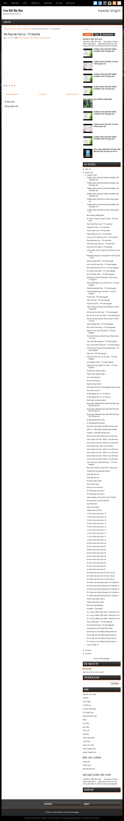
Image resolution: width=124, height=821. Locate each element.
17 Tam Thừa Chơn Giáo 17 (96, 514)
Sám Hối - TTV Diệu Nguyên (96, 353)
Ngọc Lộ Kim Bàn (93, 507)
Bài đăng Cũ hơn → (73, 94)
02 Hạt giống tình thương (96, 420)
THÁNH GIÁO (16, 2)
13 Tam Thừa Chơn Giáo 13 (96, 530)
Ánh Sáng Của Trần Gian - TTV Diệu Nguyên (102, 312)
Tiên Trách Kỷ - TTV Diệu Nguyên (98, 300)
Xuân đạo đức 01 (93, 478)
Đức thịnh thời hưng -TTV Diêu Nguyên (100, 625)
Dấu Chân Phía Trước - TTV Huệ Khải (100, 224)
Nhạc (85, 720)
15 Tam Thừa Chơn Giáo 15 (96, 523)
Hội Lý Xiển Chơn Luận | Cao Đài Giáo (100, 446)
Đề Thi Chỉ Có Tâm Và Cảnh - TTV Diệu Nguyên (103, 315)
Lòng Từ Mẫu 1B (93, 645)
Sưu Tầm (60, 2)
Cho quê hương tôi (93, 377)
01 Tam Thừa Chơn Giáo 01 (96, 569)
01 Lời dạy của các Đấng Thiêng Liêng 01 (101, 641)
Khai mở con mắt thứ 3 (95, 487)
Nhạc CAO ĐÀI (70, 3)
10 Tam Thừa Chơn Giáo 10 (96, 540)
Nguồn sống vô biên (94, 384)
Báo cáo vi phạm (92, 757)
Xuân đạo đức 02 (93, 474)
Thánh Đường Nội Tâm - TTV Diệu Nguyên (101, 288)
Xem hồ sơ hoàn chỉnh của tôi (93, 672)
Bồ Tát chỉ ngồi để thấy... (95, 605)
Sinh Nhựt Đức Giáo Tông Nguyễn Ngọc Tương (103, 387)
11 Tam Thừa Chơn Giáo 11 (96, 536)
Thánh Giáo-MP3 (89, 738)
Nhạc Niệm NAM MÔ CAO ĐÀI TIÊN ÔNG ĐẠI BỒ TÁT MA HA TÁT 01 (107, 150)
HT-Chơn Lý (87, 705)
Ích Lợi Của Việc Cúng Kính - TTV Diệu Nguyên (103, 345)
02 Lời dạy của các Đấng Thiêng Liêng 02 (101, 638)
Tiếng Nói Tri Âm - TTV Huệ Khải (98, 227)
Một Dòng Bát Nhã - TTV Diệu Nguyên (100, 261)
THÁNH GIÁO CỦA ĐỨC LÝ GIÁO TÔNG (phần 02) (106, 125)
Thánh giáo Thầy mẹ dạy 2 (96, 371)
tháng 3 (90, 175)
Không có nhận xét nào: (42, 38)
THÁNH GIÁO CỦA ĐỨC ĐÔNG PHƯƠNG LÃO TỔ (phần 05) (105, 50)
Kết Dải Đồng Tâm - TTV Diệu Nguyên (100, 324)
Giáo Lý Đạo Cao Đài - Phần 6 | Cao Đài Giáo (102, 443)
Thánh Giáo (87, 765)
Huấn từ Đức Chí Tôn (94, 510)
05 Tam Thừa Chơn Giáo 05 (96, 556)
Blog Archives (108, 34)
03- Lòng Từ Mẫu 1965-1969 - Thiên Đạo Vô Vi (103, 612)
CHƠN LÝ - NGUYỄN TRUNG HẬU (98, 433)
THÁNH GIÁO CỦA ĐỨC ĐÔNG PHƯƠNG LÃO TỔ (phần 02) (105, 138)
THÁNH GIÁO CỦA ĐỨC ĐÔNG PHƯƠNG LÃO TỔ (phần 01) (105, 113)
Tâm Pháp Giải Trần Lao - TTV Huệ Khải (21, 34)
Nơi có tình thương (93, 380)
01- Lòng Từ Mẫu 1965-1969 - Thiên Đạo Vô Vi (103, 618)
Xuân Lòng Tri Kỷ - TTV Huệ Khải (98, 230)
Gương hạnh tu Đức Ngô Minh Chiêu (100, 628)
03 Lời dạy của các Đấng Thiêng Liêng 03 (101, 635)
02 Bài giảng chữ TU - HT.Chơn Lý (98, 394)
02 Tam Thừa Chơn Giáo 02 (96, 566)
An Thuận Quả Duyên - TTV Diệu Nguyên (101, 271)
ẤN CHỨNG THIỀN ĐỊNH (103, 99)
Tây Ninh (86, 734)
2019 (87, 650)
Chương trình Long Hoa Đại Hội (98, 500)
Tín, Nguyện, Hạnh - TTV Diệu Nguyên (100, 362)
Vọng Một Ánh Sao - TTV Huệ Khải (99, 240)
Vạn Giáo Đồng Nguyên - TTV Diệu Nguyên (102, 341)
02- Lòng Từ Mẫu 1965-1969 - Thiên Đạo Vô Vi (103, 615)
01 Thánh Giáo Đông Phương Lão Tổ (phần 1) (103, 596)
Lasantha (57, 818)
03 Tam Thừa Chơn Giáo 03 (96, 563)
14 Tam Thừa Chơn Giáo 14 (96, 527)
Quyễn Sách (36, 2)
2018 (87, 654)
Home (5, 3)
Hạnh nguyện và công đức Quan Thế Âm (101, 497)
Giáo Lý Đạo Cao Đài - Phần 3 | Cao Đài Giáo (102, 456)
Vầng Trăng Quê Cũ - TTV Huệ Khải (99, 234)
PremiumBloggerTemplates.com (72, 818)
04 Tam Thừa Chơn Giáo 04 (96, 559)
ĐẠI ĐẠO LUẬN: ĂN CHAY (92, 39)
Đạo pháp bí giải (93, 484)
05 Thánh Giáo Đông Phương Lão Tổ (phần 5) (103, 582)
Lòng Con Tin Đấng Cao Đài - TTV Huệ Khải (102, 237)
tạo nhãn (86, 727)
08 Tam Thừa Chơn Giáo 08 (96, 550)
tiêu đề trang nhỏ (89, 769)
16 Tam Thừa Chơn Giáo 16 (96, 520)
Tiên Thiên (86, 741)
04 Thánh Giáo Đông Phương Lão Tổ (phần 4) (103, 586)
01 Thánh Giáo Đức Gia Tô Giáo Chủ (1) (101, 579)
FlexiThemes (36, 818)
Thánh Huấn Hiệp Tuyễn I (95, 602)
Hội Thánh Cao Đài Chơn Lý (96, 400)
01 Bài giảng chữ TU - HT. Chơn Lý (99, 397)
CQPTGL (13, 29)
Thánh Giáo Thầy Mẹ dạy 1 (96, 374)
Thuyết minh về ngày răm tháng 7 (98, 471)
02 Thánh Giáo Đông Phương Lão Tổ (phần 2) (103, 592)
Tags (96, 34)
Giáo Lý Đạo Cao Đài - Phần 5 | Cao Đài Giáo (102, 449)
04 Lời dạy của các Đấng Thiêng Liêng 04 (101, 632)
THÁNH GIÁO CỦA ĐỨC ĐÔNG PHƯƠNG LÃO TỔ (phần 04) (105, 75)
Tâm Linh (86, 730)
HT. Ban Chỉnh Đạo (89, 709)
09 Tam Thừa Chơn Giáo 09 (96, 543)
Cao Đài (88, 669)
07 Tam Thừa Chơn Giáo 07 (96, 546)
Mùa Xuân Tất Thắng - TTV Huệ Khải (99, 247)
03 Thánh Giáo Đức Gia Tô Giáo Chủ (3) (101, 573)
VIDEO (26, 2)
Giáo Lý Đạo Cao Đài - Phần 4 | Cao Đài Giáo (102, 452)
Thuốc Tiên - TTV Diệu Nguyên (97, 297)
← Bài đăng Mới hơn (11, 94)
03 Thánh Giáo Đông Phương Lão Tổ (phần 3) (103, 589)
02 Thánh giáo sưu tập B (95, 491)
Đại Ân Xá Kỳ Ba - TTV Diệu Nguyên (99, 303)
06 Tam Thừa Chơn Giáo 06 (96, 553)
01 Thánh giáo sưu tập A (95, 494)
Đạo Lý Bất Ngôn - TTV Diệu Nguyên (100, 622)
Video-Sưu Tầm (88, 745)
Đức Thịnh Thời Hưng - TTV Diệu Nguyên (101, 327)
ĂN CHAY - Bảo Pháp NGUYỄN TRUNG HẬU (102, 426)
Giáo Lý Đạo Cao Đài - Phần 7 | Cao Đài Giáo (102, 439)
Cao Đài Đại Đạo (13, 10)
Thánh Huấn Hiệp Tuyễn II (96, 599)
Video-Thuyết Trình (24, 29)
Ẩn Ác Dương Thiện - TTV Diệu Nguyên (100, 274)
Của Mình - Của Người (94, 609)
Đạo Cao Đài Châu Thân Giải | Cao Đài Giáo (102, 436)
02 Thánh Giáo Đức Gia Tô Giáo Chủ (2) (101, 576)
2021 (87, 169)
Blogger (106, 658)
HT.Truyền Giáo (88, 712)
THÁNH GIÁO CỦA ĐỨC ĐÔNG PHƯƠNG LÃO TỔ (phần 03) (105, 88)
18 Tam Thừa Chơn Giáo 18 (96, 517)
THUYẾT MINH (48, 3)
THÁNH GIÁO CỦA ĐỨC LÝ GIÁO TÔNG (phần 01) (106, 63)
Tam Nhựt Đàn (92, 504)
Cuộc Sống (87, 701)
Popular (87, 34)
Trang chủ (7, 22)
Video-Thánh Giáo (89, 749)
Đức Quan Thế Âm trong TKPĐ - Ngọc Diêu (102, 468)
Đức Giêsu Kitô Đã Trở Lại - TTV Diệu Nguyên (103, 268)
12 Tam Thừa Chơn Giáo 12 (96, 533)
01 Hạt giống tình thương (96, 423)
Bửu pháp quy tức (93, 390)
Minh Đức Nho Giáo (90, 716)
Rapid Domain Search (92, 818)
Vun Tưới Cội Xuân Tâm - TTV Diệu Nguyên (102, 264)
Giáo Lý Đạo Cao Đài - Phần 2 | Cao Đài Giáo (102, 459)
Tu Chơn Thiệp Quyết (94, 481)
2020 (87, 173)
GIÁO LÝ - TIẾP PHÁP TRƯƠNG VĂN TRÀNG (102, 430)
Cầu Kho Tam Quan (89, 694)
